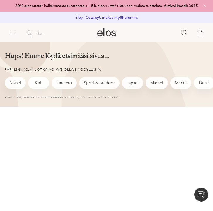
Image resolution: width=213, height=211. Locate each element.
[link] (106, 6)
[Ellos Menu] (13, 33)
